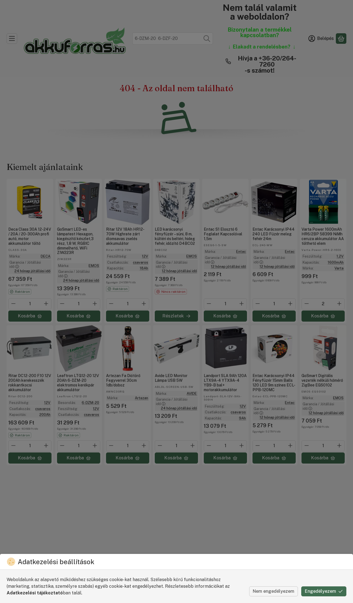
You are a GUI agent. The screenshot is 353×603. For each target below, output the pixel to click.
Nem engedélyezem (273, 591)
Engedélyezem (324, 591)
